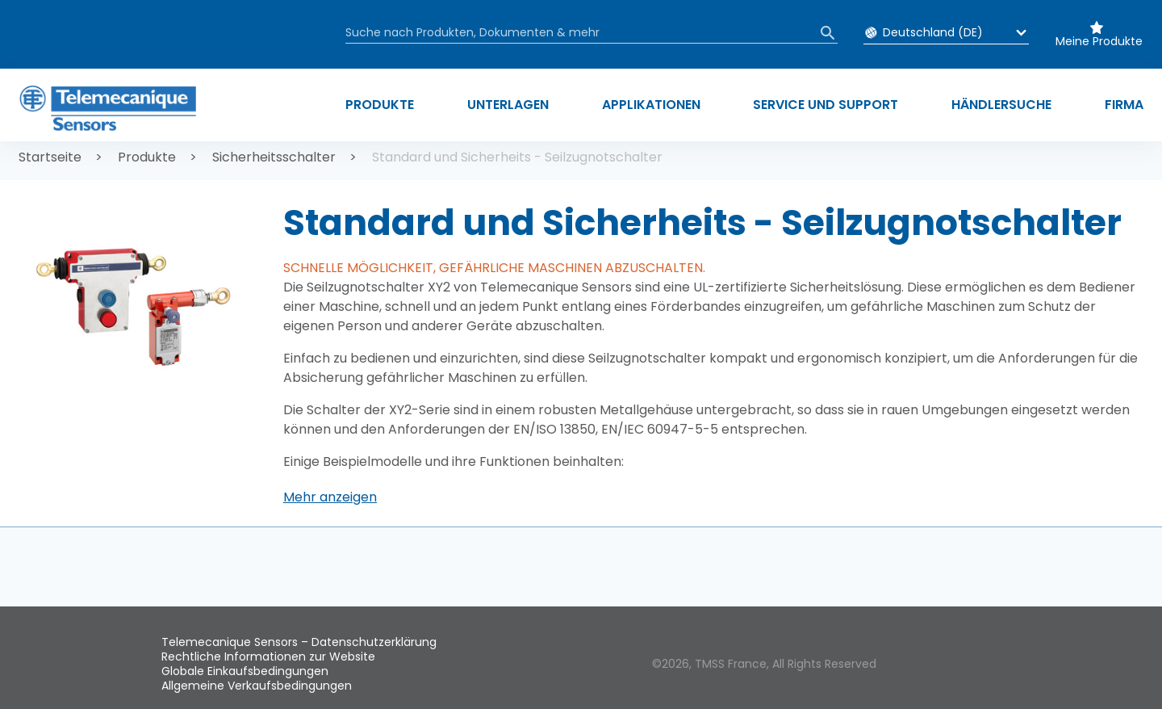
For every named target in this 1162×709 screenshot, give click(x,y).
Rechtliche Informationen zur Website (268, 656)
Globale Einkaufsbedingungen (244, 671)
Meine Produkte (1099, 41)
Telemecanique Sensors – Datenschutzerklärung (299, 642)
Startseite (50, 157)
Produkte (147, 157)
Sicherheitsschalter (274, 157)
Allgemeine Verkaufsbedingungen (256, 686)
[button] (330, 497)
